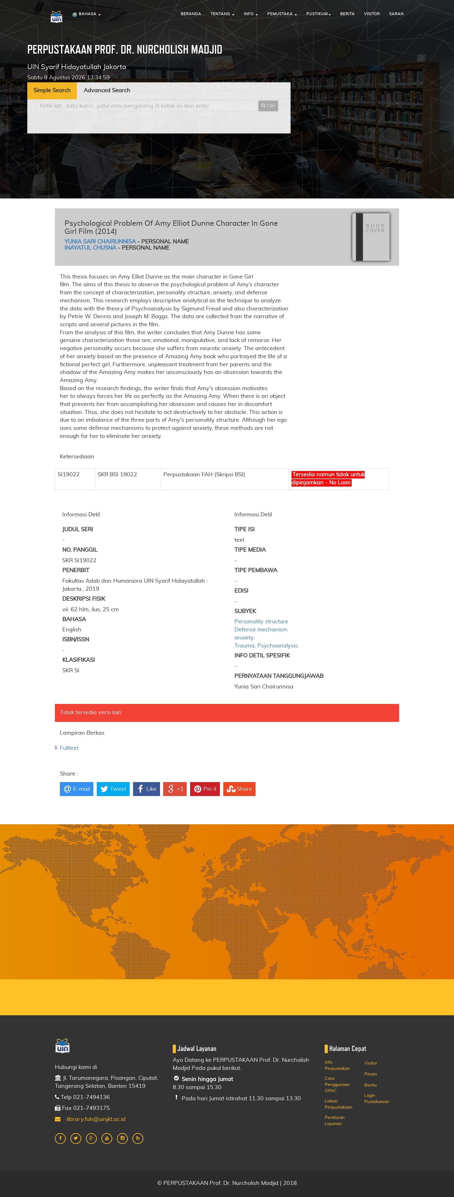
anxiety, (244, 638)
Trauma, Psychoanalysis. (266, 646)
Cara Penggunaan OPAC (337, 1084)
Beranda (191, 14)
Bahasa (86, 15)
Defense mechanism (260, 630)
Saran (396, 14)
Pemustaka (282, 14)
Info (251, 14)
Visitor (372, 14)
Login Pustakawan (376, 1098)
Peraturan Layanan (335, 1120)
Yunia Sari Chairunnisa (100, 242)
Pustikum (318, 14)
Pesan (370, 1074)
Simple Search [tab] (52, 63)
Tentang (222, 14)
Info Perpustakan (337, 1065)
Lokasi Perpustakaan (338, 1104)
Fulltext (69, 748)
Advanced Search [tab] (107, 63)
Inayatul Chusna (90, 248)
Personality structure (261, 622)
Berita (347, 14)
